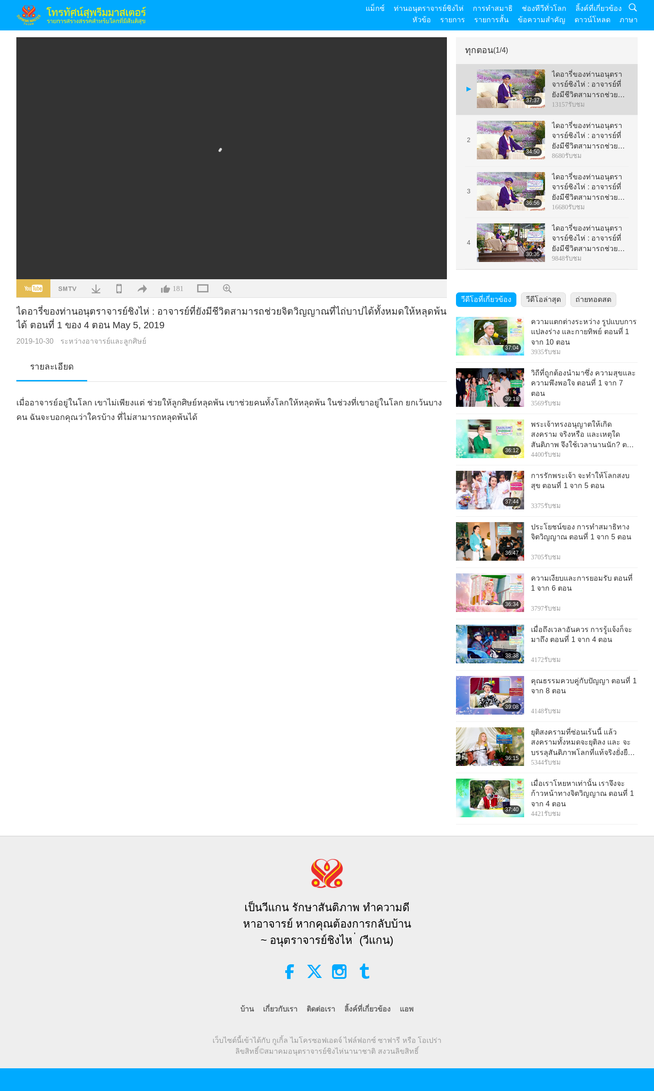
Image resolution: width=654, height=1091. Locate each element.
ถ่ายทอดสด (593, 299)
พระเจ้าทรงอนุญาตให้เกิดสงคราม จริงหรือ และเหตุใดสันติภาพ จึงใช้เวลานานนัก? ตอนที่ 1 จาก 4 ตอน (583, 435)
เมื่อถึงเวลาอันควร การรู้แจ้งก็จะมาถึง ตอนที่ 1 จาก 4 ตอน (581, 634)
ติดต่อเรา (321, 1009)
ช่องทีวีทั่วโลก (544, 8)
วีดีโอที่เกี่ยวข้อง (486, 299)
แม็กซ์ (375, 8)
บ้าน (247, 1009)
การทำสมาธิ (493, 8)
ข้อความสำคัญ (541, 20)
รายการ (452, 20)
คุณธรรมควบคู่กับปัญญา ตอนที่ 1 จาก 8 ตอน (584, 686)
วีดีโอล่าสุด (543, 299)
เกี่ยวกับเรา (280, 1009)
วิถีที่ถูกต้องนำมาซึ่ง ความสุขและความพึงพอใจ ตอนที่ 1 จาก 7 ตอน (583, 383)
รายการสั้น (491, 20)
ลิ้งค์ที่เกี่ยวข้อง (598, 8)
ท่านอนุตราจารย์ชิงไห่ (429, 8)
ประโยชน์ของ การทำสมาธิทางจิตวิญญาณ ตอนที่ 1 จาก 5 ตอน (581, 532)
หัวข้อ (421, 20)
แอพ (407, 1009)
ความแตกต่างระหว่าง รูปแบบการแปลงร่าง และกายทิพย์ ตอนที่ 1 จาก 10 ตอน (584, 332)
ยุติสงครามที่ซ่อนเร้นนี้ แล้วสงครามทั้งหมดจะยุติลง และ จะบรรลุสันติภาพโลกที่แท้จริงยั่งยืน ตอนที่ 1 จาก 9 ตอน (582, 743)
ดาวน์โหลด (592, 20)
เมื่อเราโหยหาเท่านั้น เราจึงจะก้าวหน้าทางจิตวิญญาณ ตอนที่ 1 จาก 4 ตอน (582, 794)
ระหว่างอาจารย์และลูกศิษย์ (103, 341)
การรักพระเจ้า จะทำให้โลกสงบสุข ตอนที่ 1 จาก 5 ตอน (580, 480)
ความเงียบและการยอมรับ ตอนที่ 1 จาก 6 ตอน (582, 583)
